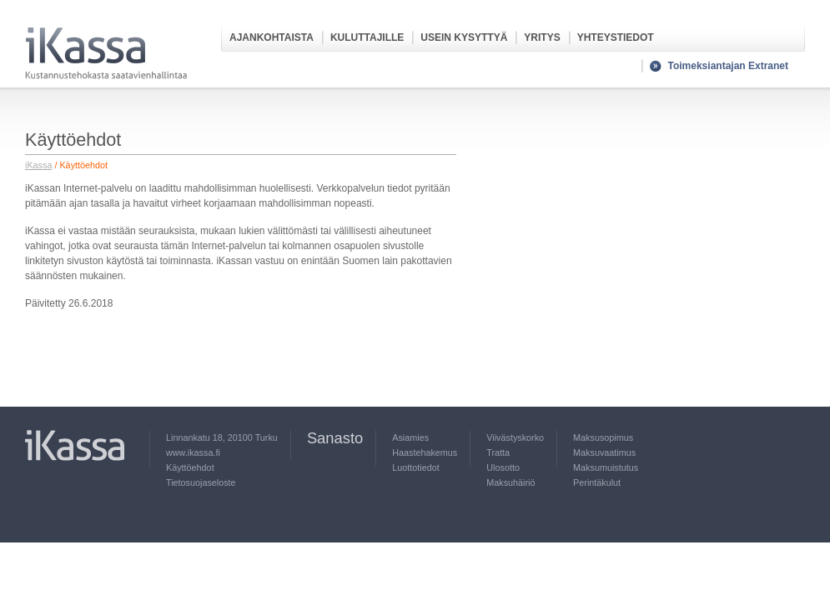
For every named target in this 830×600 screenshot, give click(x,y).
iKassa (38, 165)
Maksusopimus (603, 437)
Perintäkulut (597, 483)
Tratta (498, 453)
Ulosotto (503, 467)
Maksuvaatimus (604, 453)
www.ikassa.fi (193, 453)
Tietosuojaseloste (201, 483)
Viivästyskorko (515, 437)
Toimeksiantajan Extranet (728, 66)
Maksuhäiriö (510, 483)
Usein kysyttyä (463, 37)
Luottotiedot (415, 467)
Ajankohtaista (271, 37)
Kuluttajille (367, 37)
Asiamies (410, 437)
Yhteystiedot (615, 37)
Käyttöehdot (190, 467)
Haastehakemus (424, 453)
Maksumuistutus (605, 467)
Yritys (542, 37)
